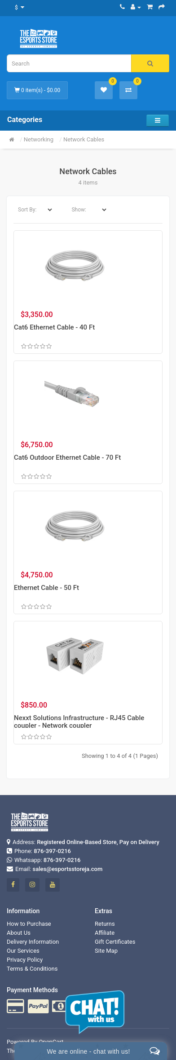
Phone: (39, 851)
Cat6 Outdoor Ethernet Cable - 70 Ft (67, 457)
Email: (54, 869)
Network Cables (83, 139)
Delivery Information (33, 941)
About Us (19, 932)
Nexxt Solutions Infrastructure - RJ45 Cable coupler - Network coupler (79, 722)
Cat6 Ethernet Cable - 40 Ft (54, 327)
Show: (78, 210)
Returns (105, 923)
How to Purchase (29, 923)
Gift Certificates (115, 941)
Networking (38, 139)
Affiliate (104, 932)
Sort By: (27, 210)
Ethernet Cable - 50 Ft (46, 588)
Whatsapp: (44, 860)
